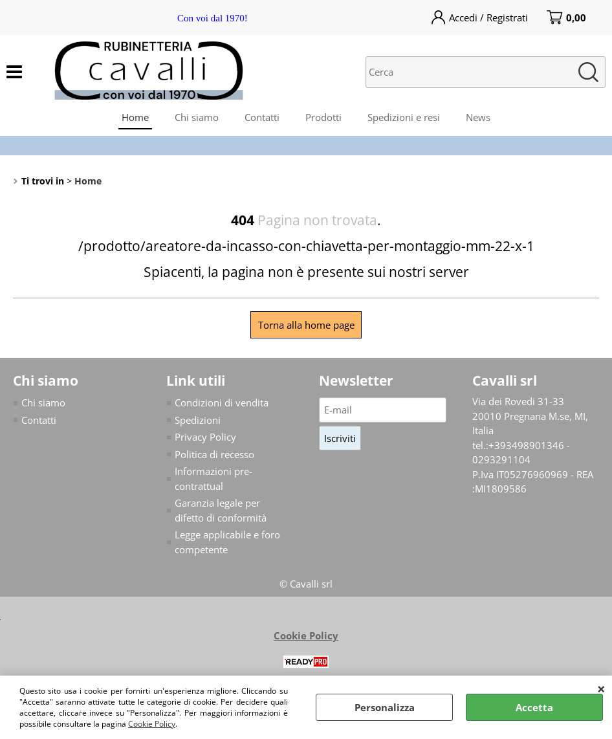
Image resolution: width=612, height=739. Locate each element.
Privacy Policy (205, 436)
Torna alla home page (306, 324)
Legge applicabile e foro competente (227, 542)
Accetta (534, 707)
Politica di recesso (214, 454)
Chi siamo (197, 117)
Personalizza (385, 707)
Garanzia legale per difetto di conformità (221, 510)
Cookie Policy (151, 723)
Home (135, 117)
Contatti (262, 117)
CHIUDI (601, 688)
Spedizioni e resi (403, 117)
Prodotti (323, 117)
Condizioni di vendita (221, 402)
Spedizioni (198, 420)
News (478, 117)
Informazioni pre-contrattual (213, 478)
